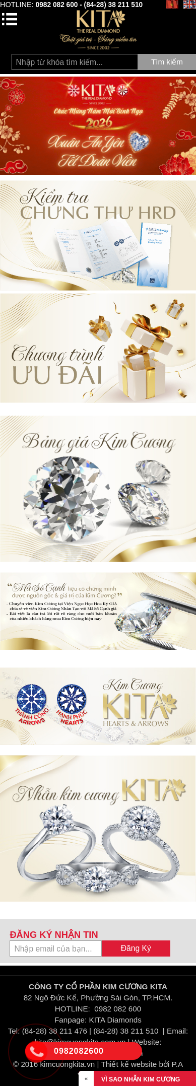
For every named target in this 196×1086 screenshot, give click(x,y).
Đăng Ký (136, 948)
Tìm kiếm (167, 61)
